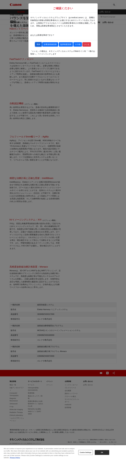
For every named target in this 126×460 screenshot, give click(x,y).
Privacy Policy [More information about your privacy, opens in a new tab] (15, 457)
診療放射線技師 (50, 44)
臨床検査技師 (65, 44)
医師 (38, 44)
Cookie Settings (85, 452)
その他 (77, 44)
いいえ (86, 44)
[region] (63, 452)
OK (102, 452)
